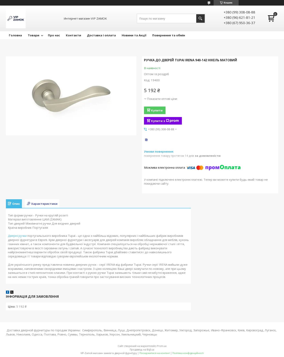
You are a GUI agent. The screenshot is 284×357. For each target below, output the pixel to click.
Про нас (54, 35)
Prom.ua (161, 346)
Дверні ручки (17, 236)
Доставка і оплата (101, 35)
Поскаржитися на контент (154, 353)
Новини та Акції (134, 35)
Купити (157, 110)
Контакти (73, 35)
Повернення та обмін (168, 35)
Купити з (165, 121)
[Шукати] (200, 18)
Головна (15, 35)
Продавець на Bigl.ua (142, 349)
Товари (33, 35)
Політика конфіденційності (188, 353)
